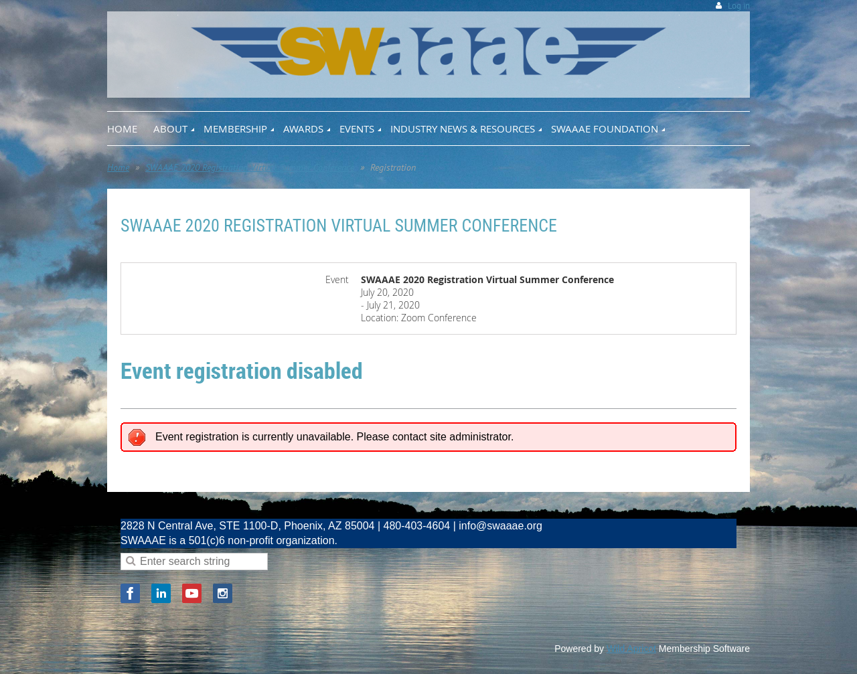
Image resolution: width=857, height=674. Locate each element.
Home (118, 167)
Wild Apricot (631, 648)
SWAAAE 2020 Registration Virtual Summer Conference (249, 167)
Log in (739, 5)
